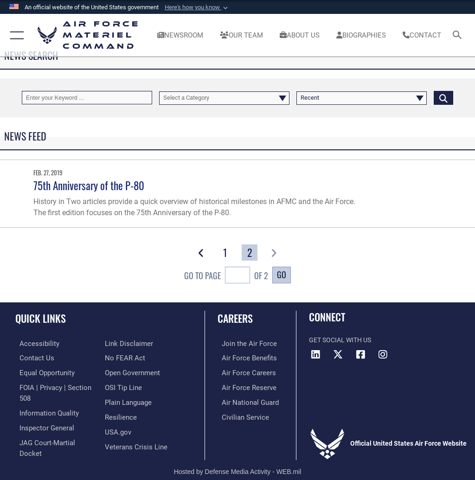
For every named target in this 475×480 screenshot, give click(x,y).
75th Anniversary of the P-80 (88, 185)
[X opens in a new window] (338, 354)
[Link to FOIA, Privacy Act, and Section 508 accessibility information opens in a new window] (54, 386)
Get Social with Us (340, 340)
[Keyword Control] (87, 97)
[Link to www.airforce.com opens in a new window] (243, 343)
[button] (197, 7)
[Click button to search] (443, 97)
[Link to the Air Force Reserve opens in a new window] (242, 386)
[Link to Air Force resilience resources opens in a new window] (119, 400)
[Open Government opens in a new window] (131, 357)
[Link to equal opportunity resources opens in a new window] (41, 372)
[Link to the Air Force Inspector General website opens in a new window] (40, 414)
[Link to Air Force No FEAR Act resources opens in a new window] (123, 343)
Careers (235, 318)
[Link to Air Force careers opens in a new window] (242, 372)
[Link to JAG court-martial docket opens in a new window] (52, 429)
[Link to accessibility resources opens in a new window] (33, 343)
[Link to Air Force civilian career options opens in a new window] (239, 414)
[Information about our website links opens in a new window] (36, 443)
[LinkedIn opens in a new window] (316, 354)
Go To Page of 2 (226, 276)
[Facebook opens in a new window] (360, 354)
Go (281, 274)
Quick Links (40, 318)
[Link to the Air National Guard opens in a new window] (244, 400)
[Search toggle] (459, 35)
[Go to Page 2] (249, 252)
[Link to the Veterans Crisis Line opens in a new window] (133, 429)
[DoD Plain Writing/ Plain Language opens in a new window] (127, 386)
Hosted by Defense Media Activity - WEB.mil (238, 459)
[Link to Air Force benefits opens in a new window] (243, 357)
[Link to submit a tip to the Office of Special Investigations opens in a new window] (122, 372)
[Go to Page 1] (225, 252)
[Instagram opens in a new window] (383, 354)
